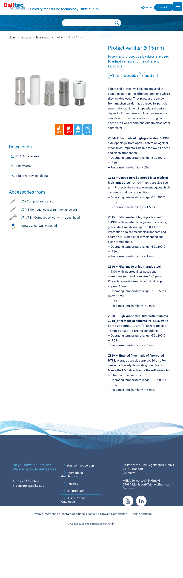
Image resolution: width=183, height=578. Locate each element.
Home (12, 37)
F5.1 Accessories (27, 156)
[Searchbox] (87, 22)
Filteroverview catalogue (32, 175)
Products (26, 37)
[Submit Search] (117, 22)
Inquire (150, 75)
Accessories (43, 37)
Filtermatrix (23, 166)
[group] (50, 78)
